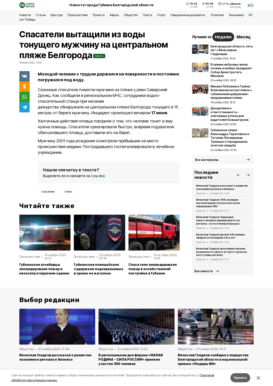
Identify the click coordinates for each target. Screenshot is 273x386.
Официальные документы (188, 15)
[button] (238, 175)
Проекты (99, 15)
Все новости (203, 271)
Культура (56, 15)
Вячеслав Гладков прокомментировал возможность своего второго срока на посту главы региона (221, 252)
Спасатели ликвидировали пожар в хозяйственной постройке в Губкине (152, 269)
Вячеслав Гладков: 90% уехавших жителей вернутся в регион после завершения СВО (218, 203)
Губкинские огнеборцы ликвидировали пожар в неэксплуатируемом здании (44, 269)
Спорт (161, 15)
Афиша (114, 15)
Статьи (41, 15)
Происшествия (78, 15)
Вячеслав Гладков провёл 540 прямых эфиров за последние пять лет (220, 236)
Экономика (236, 15)
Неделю (223, 36)
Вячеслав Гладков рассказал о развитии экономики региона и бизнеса (222, 187)
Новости (25, 15)
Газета (147, 15)
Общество (131, 15)
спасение (47, 191)
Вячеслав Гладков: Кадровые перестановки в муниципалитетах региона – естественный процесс (218, 220)
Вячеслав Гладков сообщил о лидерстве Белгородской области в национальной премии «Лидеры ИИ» (213, 359)
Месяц (243, 36)
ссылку (98, 176)
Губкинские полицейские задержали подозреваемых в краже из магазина (98, 269)
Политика (217, 15)
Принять (240, 377)
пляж (68, 191)
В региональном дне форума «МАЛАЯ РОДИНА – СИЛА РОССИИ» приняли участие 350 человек (130, 359)
